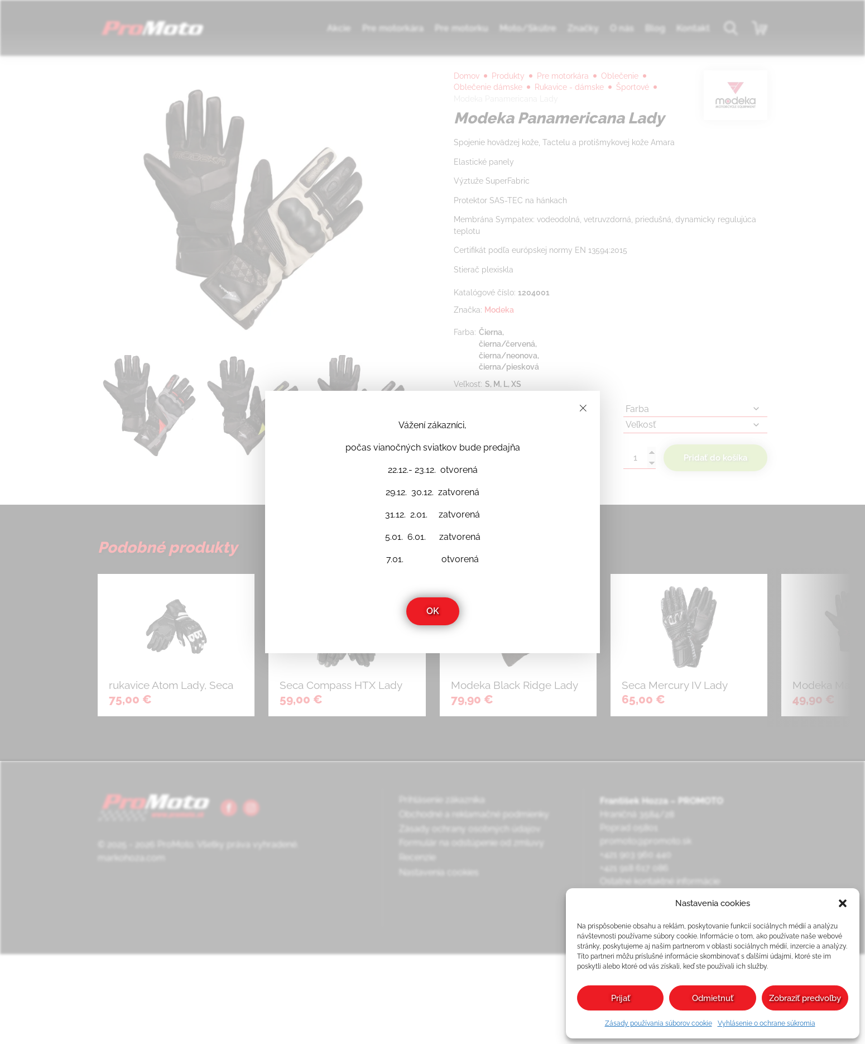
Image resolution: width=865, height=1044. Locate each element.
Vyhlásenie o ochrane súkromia (766, 1023)
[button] (842, 903)
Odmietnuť (712, 998)
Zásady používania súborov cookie (658, 1023)
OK (432, 611)
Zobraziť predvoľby (805, 998)
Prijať (620, 998)
